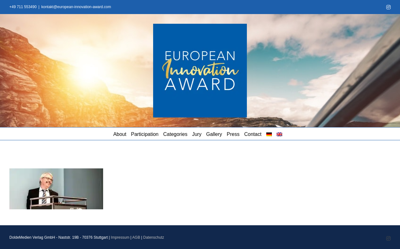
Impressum (120, 237)
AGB (136, 237)
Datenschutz (153, 237)
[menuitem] (269, 133)
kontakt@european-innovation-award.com (76, 7)
